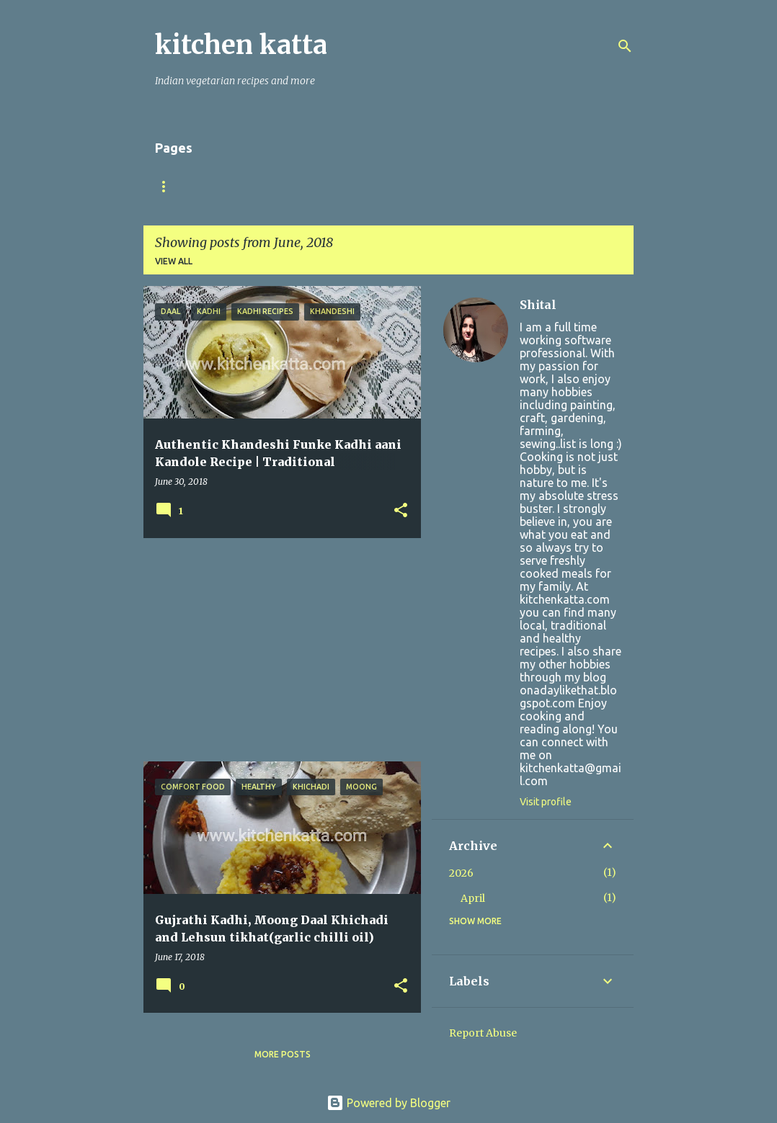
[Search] (625, 46)
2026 (461, 873)
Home (168, 186)
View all (173, 261)
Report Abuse (483, 1032)
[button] (400, 511)
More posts (282, 1054)
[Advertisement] (276, 650)
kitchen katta (241, 45)
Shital (538, 304)
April (473, 898)
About (230, 186)
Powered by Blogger (388, 1102)
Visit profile (546, 801)
